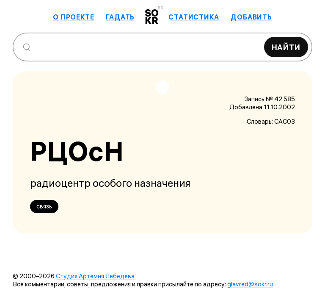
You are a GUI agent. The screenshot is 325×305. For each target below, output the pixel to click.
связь (44, 206)
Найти (286, 47)
